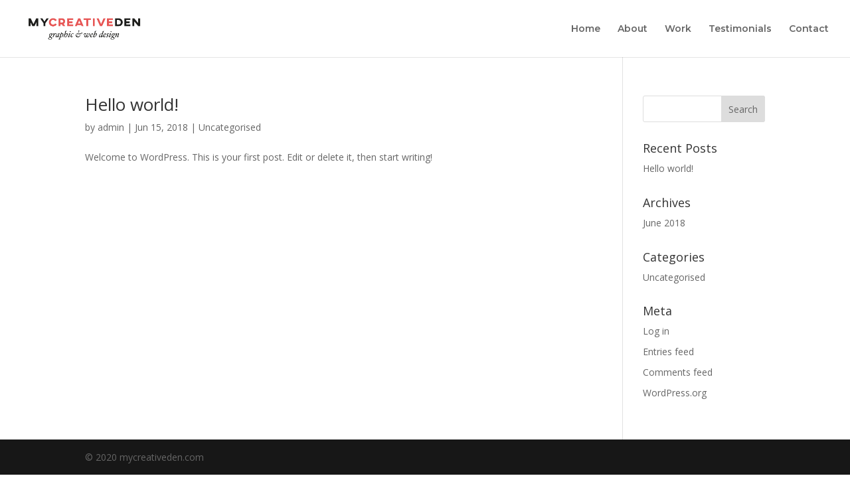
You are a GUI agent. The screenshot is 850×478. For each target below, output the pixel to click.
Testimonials (740, 29)
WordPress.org (675, 392)
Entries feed (668, 351)
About (632, 29)
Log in (656, 331)
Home (585, 29)
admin (111, 127)
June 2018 (664, 222)
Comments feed (678, 372)
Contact (809, 29)
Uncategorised (230, 127)
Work (678, 29)
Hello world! (132, 104)
